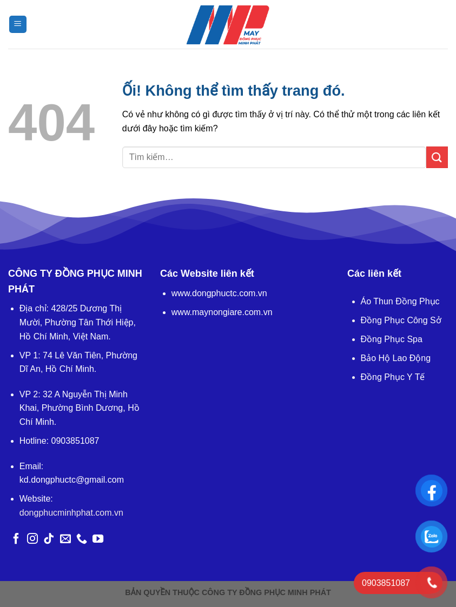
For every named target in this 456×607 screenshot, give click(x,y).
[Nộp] (437, 157)
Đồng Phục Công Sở (401, 320)
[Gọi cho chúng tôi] (81, 539)
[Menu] (18, 25)
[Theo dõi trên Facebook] (16, 539)
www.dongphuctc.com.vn (219, 293)
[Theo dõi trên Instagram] (32, 539)
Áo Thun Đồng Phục (400, 301)
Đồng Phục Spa (391, 339)
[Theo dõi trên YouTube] (97, 539)
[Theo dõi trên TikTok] (48, 539)
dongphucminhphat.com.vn (71, 512)
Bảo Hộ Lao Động (396, 358)
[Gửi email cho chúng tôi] (65, 539)
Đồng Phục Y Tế (393, 377)
